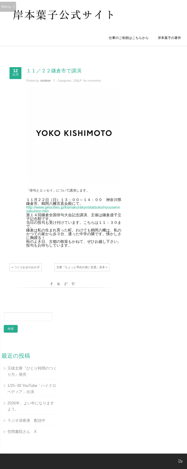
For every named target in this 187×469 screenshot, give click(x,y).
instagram (179, 460)
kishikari (45, 80)
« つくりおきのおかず (26, 267)
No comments (92, 80)
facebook (51, 283)
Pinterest (73, 283)
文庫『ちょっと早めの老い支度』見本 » (81, 267)
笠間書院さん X (22, 432)
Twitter (58, 283)
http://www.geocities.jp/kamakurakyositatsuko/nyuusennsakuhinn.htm (73, 209)
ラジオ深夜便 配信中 (26, 420)
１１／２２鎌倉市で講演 (53, 71)
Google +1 (65, 283)
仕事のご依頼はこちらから (130, 38)
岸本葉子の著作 (169, 38)
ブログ (77, 80)
